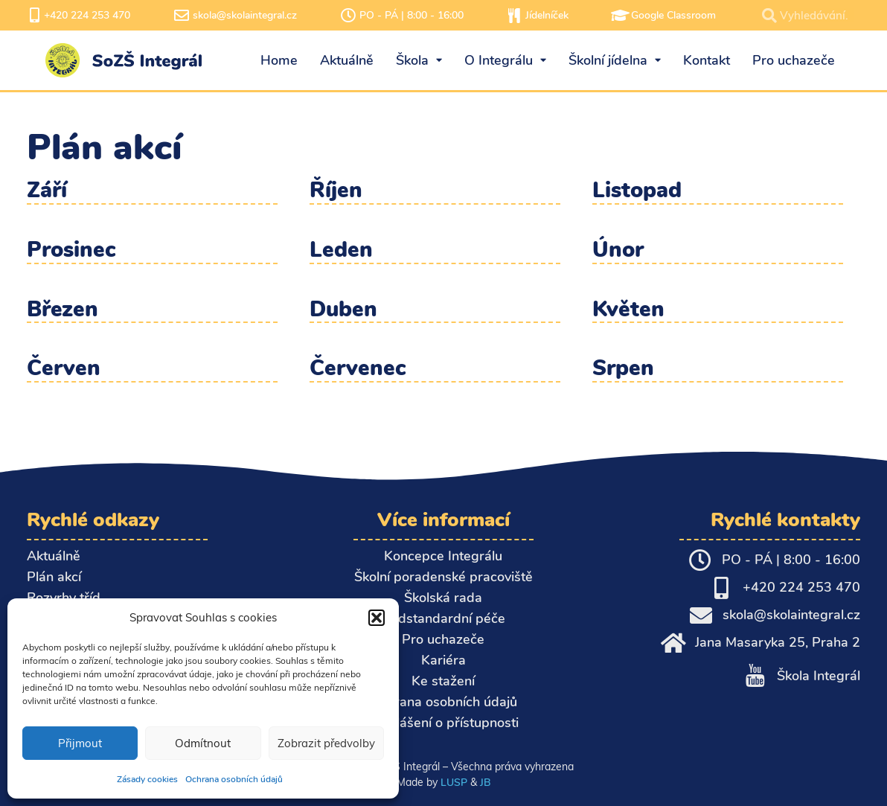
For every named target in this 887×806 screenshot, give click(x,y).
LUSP (454, 782)
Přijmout (80, 743)
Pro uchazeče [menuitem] (793, 60)
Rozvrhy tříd (63, 598)
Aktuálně (53, 556)
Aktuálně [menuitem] (347, 60)
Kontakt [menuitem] (706, 60)
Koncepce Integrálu (443, 556)
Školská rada (443, 598)
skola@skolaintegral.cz (245, 15)
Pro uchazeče (443, 639)
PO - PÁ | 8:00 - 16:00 (411, 15)
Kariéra (443, 660)
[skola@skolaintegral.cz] (181, 15)
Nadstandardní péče (443, 618)
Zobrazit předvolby (326, 743)
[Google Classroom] (619, 15)
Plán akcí (54, 577)
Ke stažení (443, 681)
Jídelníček (547, 15)
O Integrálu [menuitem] (505, 60)
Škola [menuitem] (419, 60)
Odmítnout (203, 743)
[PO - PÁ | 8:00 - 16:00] (348, 15)
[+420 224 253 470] (34, 15)
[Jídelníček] (514, 15)
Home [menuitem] (279, 60)
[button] (376, 617)
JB (485, 782)
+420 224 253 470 (87, 15)
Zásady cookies (147, 779)
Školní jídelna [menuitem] (615, 60)
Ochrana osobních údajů (234, 779)
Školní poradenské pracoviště (443, 577)
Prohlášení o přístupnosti (443, 723)
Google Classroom (673, 15)
